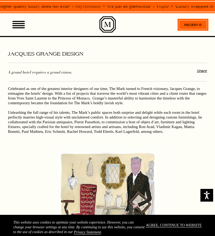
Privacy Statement (87, 232)
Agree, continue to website (174, 225)
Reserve (193, 25)
